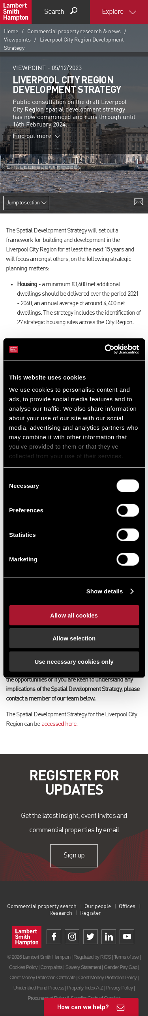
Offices (127, 906)
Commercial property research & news (74, 31)
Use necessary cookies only (73, 661)
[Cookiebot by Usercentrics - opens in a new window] (105, 349)
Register (90, 913)
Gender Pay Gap (120, 967)
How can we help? (83, 1007)
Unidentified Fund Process (38, 988)
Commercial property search (42, 906)
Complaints (51, 967)
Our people (97, 906)
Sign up (74, 855)
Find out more (37, 136)
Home (11, 31)
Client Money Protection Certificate (42, 977)
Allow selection (74, 638)
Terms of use (126, 957)
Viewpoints (17, 40)
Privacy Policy (119, 988)
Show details (104, 591)
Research (60, 913)
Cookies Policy (23, 967)
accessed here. (59, 724)
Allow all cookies (74, 615)
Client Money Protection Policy (107, 977)
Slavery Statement (83, 967)
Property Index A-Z (85, 988)
